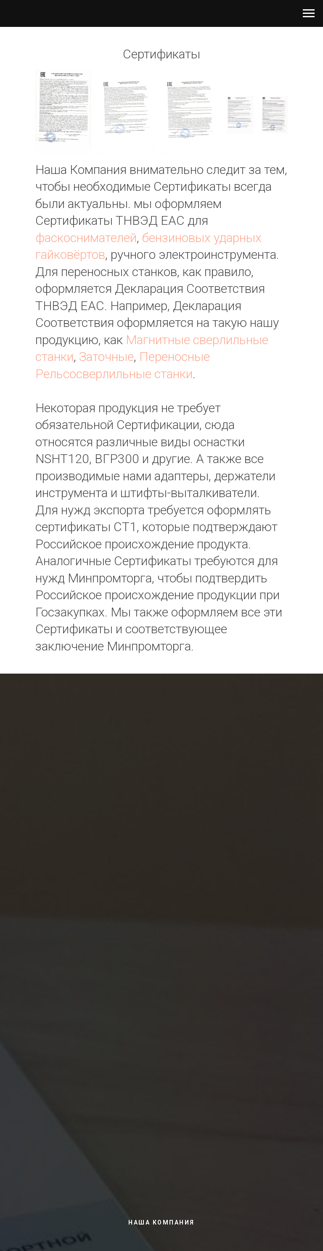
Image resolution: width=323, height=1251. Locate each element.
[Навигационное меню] (309, 13)
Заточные (106, 356)
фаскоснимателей (86, 237)
